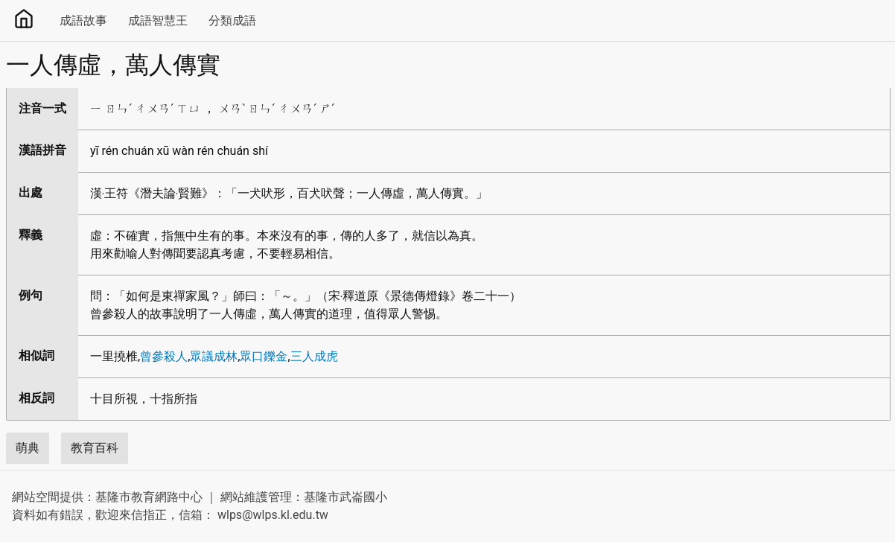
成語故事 (83, 20)
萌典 (27, 448)
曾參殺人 (164, 356)
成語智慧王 (158, 20)
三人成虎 (314, 356)
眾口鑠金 (263, 356)
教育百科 (94, 448)
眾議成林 (214, 356)
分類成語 (232, 20)
